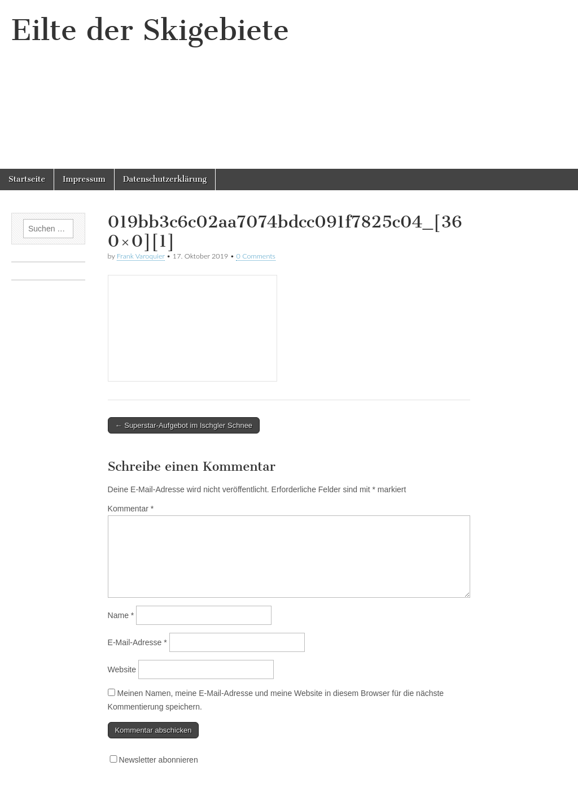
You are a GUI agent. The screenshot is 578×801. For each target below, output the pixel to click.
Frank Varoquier (141, 256)
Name (121, 615)
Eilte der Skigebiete (150, 30)
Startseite (26, 179)
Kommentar (131, 508)
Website (122, 669)
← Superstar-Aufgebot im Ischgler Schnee (184, 425)
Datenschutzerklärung (165, 179)
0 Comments (255, 256)
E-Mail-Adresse (137, 642)
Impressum (84, 179)
